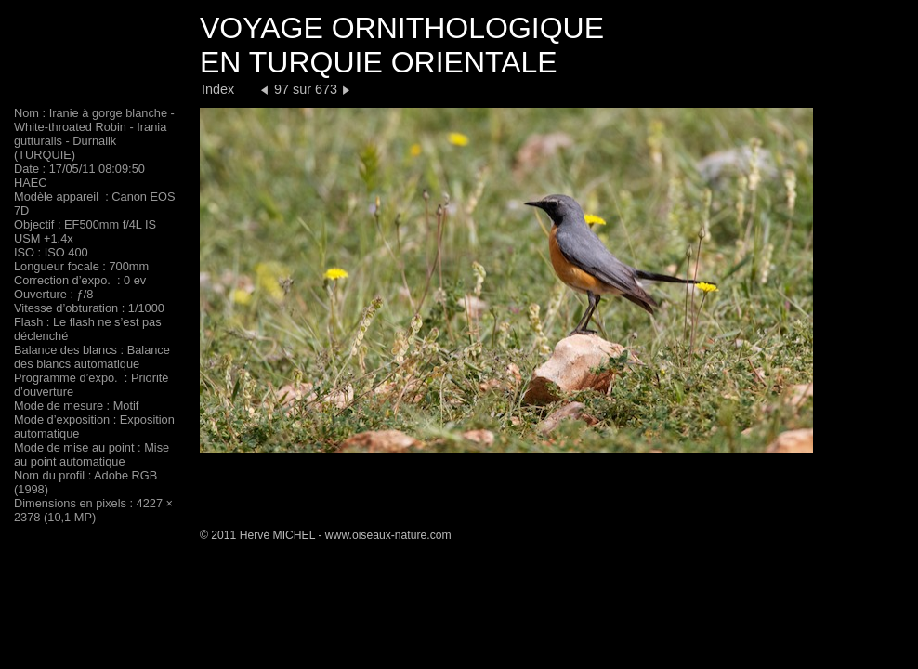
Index (218, 89)
